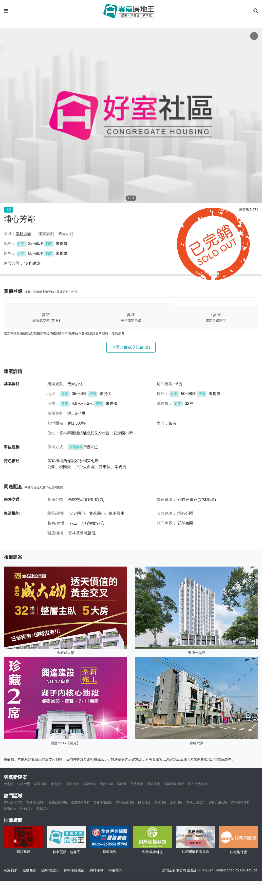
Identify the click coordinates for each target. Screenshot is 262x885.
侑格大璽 (23, 784)
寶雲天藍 (153, 784)
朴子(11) (26, 808)
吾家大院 (72, 784)
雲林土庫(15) (195, 802)
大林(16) (160, 802)
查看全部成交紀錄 (131, 347)
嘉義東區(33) (80, 802)
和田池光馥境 (197, 784)
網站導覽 (96, 870)
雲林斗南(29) (102, 802)
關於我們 (11, 870)
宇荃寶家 (136, 784)
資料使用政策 (74, 870)
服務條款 (29, 870)
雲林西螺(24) (125, 802)
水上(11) (42, 808)
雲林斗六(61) (35, 802)
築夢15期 (106, 784)
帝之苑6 (56, 784)
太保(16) (176, 802)
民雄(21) (144, 802)
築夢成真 (40, 784)
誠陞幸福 (89, 784)
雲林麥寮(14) (240, 802)
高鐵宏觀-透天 (174, 784)
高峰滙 (121, 784)
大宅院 (8, 784)
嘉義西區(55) (58, 802)
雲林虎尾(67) (13, 802)
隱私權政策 (50, 870)
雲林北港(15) (217, 802)
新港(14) (10, 808)
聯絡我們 (115, 870)
